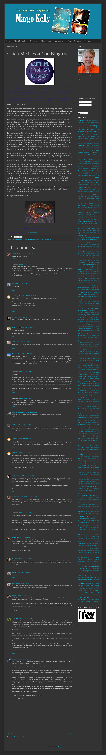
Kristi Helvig (96, 339)
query (97, 436)
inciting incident (85, 306)
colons (97, 210)
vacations (96, 554)
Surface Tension (81, 500)
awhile (94, 154)
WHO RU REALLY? (83, 568)
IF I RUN (83, 305)
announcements (88, 141)
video (85, 557)
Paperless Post (96, 413)
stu (12, 317)
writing (49, 239)
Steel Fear (80, 492)
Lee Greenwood (90, 346)
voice (97, 557)
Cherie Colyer (81, 203)
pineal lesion (82, 418)
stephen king (81, 493)
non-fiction (88, 399)
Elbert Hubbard (95, 242)
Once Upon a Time (82, 404)
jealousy (82, 319)
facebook (97, 253)
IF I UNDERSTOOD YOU (93, 305)
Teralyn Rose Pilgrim (17, 496)
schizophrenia (81, 465)
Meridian (90, 372)
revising (37, 239)
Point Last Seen (95, 420)
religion (91, 451)
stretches (85, 499)
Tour (85, 545)
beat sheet (88, 157)
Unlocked (33, 41)
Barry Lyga (80, 157)
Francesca (14, 595)
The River (86, 534)
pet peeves (93, 417)
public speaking (82, 433)
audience (94, 148)
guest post (83, 280)
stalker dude (85, 490)
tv (90, 547)
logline (89, 355)
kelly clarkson (90, 331)
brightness (97, 187)
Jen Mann (87, 319)
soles (79, 481)
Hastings (82, 285)
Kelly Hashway (81, 333)
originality (90, 410)
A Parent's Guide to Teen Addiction (90, 124)
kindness (80, 339)
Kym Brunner (81, 340)
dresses (87, 239)
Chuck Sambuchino (94, 207)
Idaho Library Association (90, 301)
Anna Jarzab (96, 140)
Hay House (90, 285)
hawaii (86, 285)
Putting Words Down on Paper (89, 436)
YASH (88, 597)
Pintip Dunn (94, 419)
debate (84, 232)
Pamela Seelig (91, 411)
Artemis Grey (15, 618)
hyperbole (87, 298)
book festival (92, 175)
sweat (86, 504)
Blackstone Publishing (82, 168)
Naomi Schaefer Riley (90, 387)
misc (97, 376)
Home (40, 734)
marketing (80, 364)
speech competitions (90, 486)
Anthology (94, 141)
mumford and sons (85, 381)
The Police (86, 532)
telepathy (91, 508)
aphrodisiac (91, 143)
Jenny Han (86, 321)
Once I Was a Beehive (94, 403)
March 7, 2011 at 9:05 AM (25, 398)
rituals (89, 454)
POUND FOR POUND (87, 424)
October (90, 401)
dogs (79, 237)
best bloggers (88, 161)
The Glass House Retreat (83, 523)
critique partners (90, 223)
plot (85, 420)
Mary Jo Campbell (82, 365)
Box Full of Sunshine (85, 186)
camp (84, 194)
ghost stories (91, 271)
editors (94, 241)
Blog (8, 41)
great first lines (96, 276)
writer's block (81, 577)
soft (98, 479)
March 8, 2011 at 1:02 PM (24, 659)
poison (86, 422)
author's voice (86, 152)
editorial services (88, 241)
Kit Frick (84, 339)
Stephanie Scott (95, 492)
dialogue (80, 235)
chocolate (91, 203)
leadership (87, 344)
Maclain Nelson (85, 358)
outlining (80, 411)
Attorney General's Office (83, 148)
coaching (83, 210)
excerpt (91, 251)
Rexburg (85, 454)
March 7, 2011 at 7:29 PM (22, 583)
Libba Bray (80, 349)
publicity (91, 433)
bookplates (92, 182)
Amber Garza (86, 136)
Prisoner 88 (87, 429)
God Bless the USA (95, 273)
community (88, 214)
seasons (79, 467)
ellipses (97, 246)
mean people (88, 367)
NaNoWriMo (81, 387)
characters (92, 200)
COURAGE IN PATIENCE (93, 219)
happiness (84, 283)
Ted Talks (87, 506)
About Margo (46, 41)
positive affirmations (92, 422)
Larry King (93, 340)
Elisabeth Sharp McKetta (90, 244)
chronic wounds (81, 207)
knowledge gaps (89, 339)
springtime (93, 488)
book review (91, 178)
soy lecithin (96, 484)
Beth (13, 283)
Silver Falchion (81, 477)
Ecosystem (96, 239)
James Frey (84, 316)
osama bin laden (95, 410)
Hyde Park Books (81, 298)
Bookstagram (86, 184)
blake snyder (90, 168)
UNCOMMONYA (94, 548)
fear (83, 257)
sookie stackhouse (91, 483)
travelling (94, 545)
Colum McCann (81, 212)
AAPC (82, 127)
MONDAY (80, 378)
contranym (91, 216)
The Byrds (93, 511)
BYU (81, 193)
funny (79, 269)
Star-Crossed (96, 490)
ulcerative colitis (85, 548)
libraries (85, 349)
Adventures (80, 131)
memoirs (91, 370)
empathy (94, 248)
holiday (97, 289)
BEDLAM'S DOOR (95, 157)
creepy (97, 221)
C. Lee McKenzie (86, 193)
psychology (92, 431)
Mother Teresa (89, 378)
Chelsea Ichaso (95, 201)
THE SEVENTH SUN (85, 536)
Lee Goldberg (84, 346)
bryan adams (80, 191)
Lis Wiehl (80, 351)
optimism (90, 408)
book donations (84, 175)
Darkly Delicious (90, 228)
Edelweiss (80, 241)
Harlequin (89, 283)
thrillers (97, 540)
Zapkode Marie (81, 601)
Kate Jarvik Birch (92, 330)
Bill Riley (88, 164)
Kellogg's (85, 331)
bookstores (91, 184)
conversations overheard (83, 217)
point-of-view (81, 422)
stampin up (91, 490)
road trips (93, 454)
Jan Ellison (90, 316)
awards (89, 154)
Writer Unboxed (95, 575)
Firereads (80, 260)
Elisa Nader (80, 244)
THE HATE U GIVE (92, 523)
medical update (95, 367)
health (93, 285)
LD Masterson (81, 344)
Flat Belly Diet (92, 262)
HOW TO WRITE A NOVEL (92, 296)
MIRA (93, 376)
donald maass (95, 237)
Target (83, 506)
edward (97, 241)
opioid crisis (84, 408)
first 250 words (86, 260)
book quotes (85, 178)
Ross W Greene (91, 456)
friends (84, 267)
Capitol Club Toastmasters (93, 196)
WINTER (80, 570)
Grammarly (80, 276)
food (79, 265)
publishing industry (94, 435)
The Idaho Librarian (93, 525)
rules (79, 458)
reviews (97, 453)
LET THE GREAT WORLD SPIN (85, 347)
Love (82, 356)
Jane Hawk (80, 317)
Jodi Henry (15, 659)
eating (91, 239)
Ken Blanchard (88, 333)
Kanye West (80, 328)
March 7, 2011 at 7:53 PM (24, 595)
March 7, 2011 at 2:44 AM (26, 253)
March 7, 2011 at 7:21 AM (25, 354)
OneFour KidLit (90, 404)
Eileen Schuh (84, 242)
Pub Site (97, 431)
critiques (18, 239)
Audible (90, 148)
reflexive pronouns (84, 449)
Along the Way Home (93, 134)
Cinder (79, 209)
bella (95, 159)
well (79, 564)
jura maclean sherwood (86, 326)
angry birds (90, 140)
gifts (95, 271)
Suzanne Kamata (95, 502)
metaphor (80, 374)
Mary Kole (89, 365)
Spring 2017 (88, 488)
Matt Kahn (94, 365)
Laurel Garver (83, 342)
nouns (79, 401)
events (83, 251)
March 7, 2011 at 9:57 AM (24, 438)
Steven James (89, 493)
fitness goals (80, 262)
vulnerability (90, 559)
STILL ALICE (81, 495)
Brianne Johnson (84, 187)
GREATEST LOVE (82, 278)
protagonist (96, 429)
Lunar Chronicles (92, 356)
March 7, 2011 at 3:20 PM (30, 496)
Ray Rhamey (81, 445)
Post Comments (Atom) (20, 737)
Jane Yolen (85, 317)
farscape (87, 255)
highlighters (88, 289)
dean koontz (93, 230)
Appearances (59, 41)
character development (84, 200)
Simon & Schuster (91, 477)
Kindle (88, 337)
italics (85, 314)
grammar (96, 275)
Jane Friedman (96, 316)
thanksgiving (80, 511)
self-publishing (81, 470)
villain (89, 557)
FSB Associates (93, 267)
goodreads (84, 275)
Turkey (88, 547)
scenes (97, 463)
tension (79, 509)
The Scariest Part (93, 534)
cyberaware (80, 226)
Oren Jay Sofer (81, 410)
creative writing (92, 221)
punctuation (80, 436)
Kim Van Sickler (82, 337)
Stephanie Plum (87, 492)
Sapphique (80, 460)
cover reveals (81, 221)
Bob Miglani (90, 172)
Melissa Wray (87, 370)
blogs (93, 170)
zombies (97, 601)
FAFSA (79, 255)
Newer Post (11, 734)
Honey (89, 291)
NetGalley (90, 396)
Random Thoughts (85, 444)
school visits (87, 465)
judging (79, 326)
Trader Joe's (89, 545)
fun (98, 267)
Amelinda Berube (95, 136)
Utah (79, 554)
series (85, 472)
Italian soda (80, 314)
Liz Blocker (84, 355)
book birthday (85, 173)
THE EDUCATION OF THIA (87, 515)
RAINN (87, 442)
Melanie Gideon (81, 369)
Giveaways (84, 273)
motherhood (80, 379)
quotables (80, 440)
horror (97, 291)
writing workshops (93, 590)
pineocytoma (88, 418)
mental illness (84, 372)
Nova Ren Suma (84, 401)
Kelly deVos (96, 331)
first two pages (23, 239)
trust (98, 545)
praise (93, 424)
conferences (96, 214)
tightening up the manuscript (89, 541)
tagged (93, 504)
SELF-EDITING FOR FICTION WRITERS (88, 469)
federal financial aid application (90, 257)
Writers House (85, 581)
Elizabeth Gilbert (91, 246)
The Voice (90, 538)
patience (97, 415)
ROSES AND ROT (84, 456)
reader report (87, 445)
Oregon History (95, 408)
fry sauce (88, 267)
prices (94, 427)
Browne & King (95, 189)
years (92, 597)
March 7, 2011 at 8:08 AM (25, 371)
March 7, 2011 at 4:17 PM (25, 512)
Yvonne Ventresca (95, 599)
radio (83, 442)
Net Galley (85, 396)
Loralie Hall (15, 452)
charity (97, 200)
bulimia (87, 191)
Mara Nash (15, 354)
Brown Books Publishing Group (85, 189)
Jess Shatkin (90, 321)
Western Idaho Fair (92, 564)
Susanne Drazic (87, 502)
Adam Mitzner (81, 129)
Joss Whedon (96, 324)
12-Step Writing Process (90, 120)
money (84, 378)
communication (81, 214)
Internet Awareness (95, 312)
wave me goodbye (85, 561)
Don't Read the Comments (86, 237)
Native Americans (95, 392)
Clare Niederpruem (85, 209)
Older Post (69, 734)
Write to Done (88, 573)
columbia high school (90, 212)
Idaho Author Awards (89, 299)
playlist (82, 420)
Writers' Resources (74, 41)
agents (94, 131)
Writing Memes (90, 587)
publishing (85, 435)
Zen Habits (87, 601)
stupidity (90, 499)
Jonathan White (92, 323)
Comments (82, 105)
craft (86, 221)
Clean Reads (91, 209)
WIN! (97, 568)
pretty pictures (88, 427)
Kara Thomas (86, 328)
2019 (96, 120)
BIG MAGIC (83, 164)
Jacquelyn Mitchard (91, 314)
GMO (89, 273)
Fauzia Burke (92, 255)
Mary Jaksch (96, 363)
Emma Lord (85, 248)
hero (91, 287)
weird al (97, 563)
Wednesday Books (90, 563)
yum (89, 599)
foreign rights (83, 265)
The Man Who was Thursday (89, 527)
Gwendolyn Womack (82, 282)
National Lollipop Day (85, 392)
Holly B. (80, 291)
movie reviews (93, 379)
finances (97, 258)
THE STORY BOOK (83, 538)
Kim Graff (96, 335)
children (86, 203)
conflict (79, 216)
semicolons (86, 470)
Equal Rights (89, 249)
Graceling (90, 275)
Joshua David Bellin (87, 324)
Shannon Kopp (96, 472)
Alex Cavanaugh (84, 133)
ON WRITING (84, 403)
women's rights (92, 570)
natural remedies (89, 394)
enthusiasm (84, 249)
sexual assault (89, 472)
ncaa (95, 394)
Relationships (96, 449)
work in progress (43, 239)
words (82, 572)
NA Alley (84, 385)
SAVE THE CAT (94, 460)
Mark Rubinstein (95, 362)
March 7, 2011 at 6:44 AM (28, 327)
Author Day (91, 150)
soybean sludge (81, 486)
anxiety (87, 143)
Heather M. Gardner (17, 412)
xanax (94, 594)
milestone (80, 376)
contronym (96, 216)
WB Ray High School (94, 561)
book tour (80, 182)
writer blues (81, 575)
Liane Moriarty (96, 347)
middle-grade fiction (87, 374)
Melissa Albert (89, 369)
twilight (93, 547)
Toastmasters (89, 543)
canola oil (83, 196)
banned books (88, 156)
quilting (97, 438)
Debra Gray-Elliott (17, 296)
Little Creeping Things (87, 353)
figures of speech (89, 258)
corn (94, 217)
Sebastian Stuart (86, 467)
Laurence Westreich (90, 342)
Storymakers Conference (93, 497)
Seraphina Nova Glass (94, 470)
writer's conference (90, 577)
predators (80, 426)
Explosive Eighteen (90, 253)
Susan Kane (15, 558)
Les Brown (96, 346)
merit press (96, 372)
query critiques (81, 438)
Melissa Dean (15, 572)
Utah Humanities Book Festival (87, 554)
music (85, 383)
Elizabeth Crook (84, 246)
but (90, 191)
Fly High (97, 264)
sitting (88, 479)
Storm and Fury (82, 497)
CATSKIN (80, 198)
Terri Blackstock (85, 509)
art (91, 145)
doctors (97, 235)
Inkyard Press (84, 308)
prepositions (96, 426)
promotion (92, 429)
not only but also (95, 399)
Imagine (79, 306)
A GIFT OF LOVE (86, 122)
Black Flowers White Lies (87, 166)
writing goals (89, 585)
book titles (96, 180)
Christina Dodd (89, 205)
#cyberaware (81, 120)
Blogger (60, 746)
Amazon (80, 136)
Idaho (82, 299)
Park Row (85, 415)
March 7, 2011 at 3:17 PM (27, 475)
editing (83, 241)
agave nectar (89, 131)
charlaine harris (81, 201)
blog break (96, 168)
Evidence (88, 251)
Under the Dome (82, 550)
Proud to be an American (83, 431)
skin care (92, 479)
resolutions (89, 453)
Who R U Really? (20, 41)
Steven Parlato (95, 493)
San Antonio (93, 458)
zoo (78, 603)
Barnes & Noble (95, 156)
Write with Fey (95, 573)
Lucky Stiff (85, 356)
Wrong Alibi (90, 594)
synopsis (90, 504)
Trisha (13, 583)
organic (85, 410)
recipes (87, 447)
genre (86, 271)
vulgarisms (85, 559)
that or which (87, 511)
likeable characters (95, 349)
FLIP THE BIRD (81, 264)
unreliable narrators (94, 552)
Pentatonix (88, 417)
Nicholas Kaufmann (90, 397)
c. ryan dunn (93, 193)
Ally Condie (85, 134)
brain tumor (92, 186)
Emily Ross (80, 248)
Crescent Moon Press (82, 223)
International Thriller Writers (84, 312)
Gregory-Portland (91, 278)
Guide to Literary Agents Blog (92, 280)
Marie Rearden (16, 537)
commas (97, 212)
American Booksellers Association (86, 138)
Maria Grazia (81, 362)
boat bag (86, 172)
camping (94, 194)
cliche (95, 209)
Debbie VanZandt (90, 232)
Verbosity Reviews (91, 555)
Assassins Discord (90, 147)
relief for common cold (83, 451)
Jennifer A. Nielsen (94, 319)
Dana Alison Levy (95, 226)
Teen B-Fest (93, 506)
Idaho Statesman (88, 303)
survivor (94, 500)
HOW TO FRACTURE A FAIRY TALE (90, 292)
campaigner (88, 194)
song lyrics (84, 483)
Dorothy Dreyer (81, 239)
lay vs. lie (97, 342)
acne (85, 127)
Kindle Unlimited (95, 337)
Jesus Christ (96, 321)
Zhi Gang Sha (92, 601)
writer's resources (90, 579)
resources (93, 453)
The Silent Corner (95, 536)
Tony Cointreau (95, 543)
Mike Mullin (96, 374)
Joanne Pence (81, 323)
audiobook (84, 150)
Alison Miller (15, 253)
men (95, 370)
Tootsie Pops (81, 545)
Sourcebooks (89, 484)
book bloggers (92, 173)
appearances (82, 145)
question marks (90, 438)
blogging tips (87, 170)
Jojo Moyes (86, 323)
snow (95, 479)
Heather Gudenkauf (85, 287)
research (84, 453)
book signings (89, 180)
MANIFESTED (31, 239)
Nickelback (96, 397)
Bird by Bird (93, 164)
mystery (88, 383)
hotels (79, 292)
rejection (91, 449)
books (97, 182)
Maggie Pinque (92, 358)
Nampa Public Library (93, 385)
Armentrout (88, 145)
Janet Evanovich (92, 317)
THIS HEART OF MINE (89, 540)
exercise (83, 253)
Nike (85, 399)
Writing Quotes (87, 588)
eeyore (79, 242)
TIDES (79, 541)
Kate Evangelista (84, 330)
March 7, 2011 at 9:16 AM (30, 412)
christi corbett (81, 205)
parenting (80, 415)
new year (83, 397)
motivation (86, 380)
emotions (90, 248)
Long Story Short (95, 355)
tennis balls (96, 508)
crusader (92, 225)
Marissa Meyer (87, 362)
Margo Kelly (15, 327)
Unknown (14, 438)
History (93, 289)
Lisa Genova (92, 351)
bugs (85, 191)
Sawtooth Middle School (84, 462)
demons (90, 233)
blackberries (96, 166)
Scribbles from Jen (95, 465)
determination (96, 233)
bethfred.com (15, 288)
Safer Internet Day (87, 458)
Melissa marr (80, 370)
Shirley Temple (84, 476)
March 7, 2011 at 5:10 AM (29, 296)
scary (83, 463)
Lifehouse (89, 349)
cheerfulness (88, 201)
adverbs (84, 131)
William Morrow (92, 568)
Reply (13, 258)
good (79, 275)
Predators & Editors (88, 426)
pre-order (97, 424)
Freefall (88, 265)
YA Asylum (85, 595)
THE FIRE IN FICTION (89, 520)
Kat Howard (94, 328)
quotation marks (86, 440)
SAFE (82, 458)
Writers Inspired (95, 580)
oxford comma (85, 411)
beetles (79, 159)
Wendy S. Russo (83, 564)
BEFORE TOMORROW (87, 159)
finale (94, 258)
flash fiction (85, 262)
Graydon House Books (87, 276)
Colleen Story (89, 210)
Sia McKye (96, 476)
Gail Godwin (85, 269)
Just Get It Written (95, 326)
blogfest (13, 239)
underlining (89, 550)
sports (83, 488)
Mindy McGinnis (87, 376)
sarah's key (85, 460)
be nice (84, 157)
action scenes (89, 127)
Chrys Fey (87, 207)
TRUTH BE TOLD (82, 547)
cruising (87, 225)
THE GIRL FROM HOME (93, 522)
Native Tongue (81, 394)
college (93, 210)
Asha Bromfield (81, 147)
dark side (84, 228)
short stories (90, 476)
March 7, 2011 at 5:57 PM (25, 558)
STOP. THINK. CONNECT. (91, 495)
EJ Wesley (89, 242)
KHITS (84, 335)
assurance (97, 147)
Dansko (79, 228)
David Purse (86, 230)
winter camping (85, 570)
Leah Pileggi (92, 344)
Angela (13, 341)
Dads (90, 226)
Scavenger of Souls (90, 463)
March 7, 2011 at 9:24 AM (24, 424)
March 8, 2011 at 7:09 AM (26, 618)
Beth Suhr (89, 163)
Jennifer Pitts (80, 321)
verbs (98, 555)
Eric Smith (94, 249)
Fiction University (81, 258)
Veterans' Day (81, 557)
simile (86, 477)
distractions (93, 235)
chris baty (96, 203)
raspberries (96, 444)
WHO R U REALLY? (92, 566)
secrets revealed (95, 467)
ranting (92, 444)
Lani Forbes (87, 340)
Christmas (96, 205)
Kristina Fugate (16, 475)
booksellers (80, 184)
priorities (82, 429)
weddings (84, 563)
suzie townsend (81, 504)
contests (85, 216)
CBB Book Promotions (88, 198)
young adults (82, 599)
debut (86, 234)
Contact (88, 41)
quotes (93, 440)
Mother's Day (96, 378)
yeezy (95, 597)
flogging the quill (90, 264)
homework (85, 291)
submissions (96, 499)
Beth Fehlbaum (83, 163)
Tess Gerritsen (92, 509)
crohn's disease (81, 225)
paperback (90, 413)
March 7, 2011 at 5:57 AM (20, 317)
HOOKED (93, 291)
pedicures (80, 417)
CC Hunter (96, 198)
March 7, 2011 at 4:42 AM (21, 283)
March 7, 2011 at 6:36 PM (26, 572)
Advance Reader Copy (92, 129)
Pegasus (84, 417)
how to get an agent (83, 294)
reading (83, 447)
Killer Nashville (90, 335)
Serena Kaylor (81, 472)
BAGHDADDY (81, 156)
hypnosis (91, 298)
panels (86, 413)
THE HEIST (85, 525)
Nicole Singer (81, 399)
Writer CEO (88, 575)
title (85, 543)
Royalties (97, 456)
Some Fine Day (83, 481)
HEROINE (94, 287)
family (83, 255)
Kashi (90, 328)
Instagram (97, 310)
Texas (97, 509)
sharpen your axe (81, 474)
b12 (98, 154)
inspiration (91, 310)
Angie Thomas (84, 140)
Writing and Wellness (89, 583)
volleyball (80, 559)
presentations (81, 427)
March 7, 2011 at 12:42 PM (26, 452)
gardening (91, 269)
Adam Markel (96, 127)
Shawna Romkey (90, 474)
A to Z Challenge (92, 126)
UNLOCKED (85, 552)
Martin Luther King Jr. (88, 364)
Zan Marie (14, 424)
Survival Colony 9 (88, 500)
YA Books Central (92, 595)
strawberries (80, 499)
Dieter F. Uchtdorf (86, 235)
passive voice (91, 415)
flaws (98, 262)
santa (98, 458)
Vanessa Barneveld (82, 555)
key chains (80, 335)
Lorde (79, 356)
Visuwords (93, 557)
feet (98, 257)
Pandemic (82, 413)
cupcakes (97, 225)
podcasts (89, 420)
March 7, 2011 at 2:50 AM (25, 264)
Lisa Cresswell (86, 351)
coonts (91, 217)
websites (79, 563)
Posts (81, 102)
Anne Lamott (81, 141)
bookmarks (86, 182)
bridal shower (91, 187)
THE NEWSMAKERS (87, 531)
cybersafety (86, 226)
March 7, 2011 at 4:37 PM (27, 537)
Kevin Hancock (95, 333)
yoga (98, 597)
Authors (92, 152)
